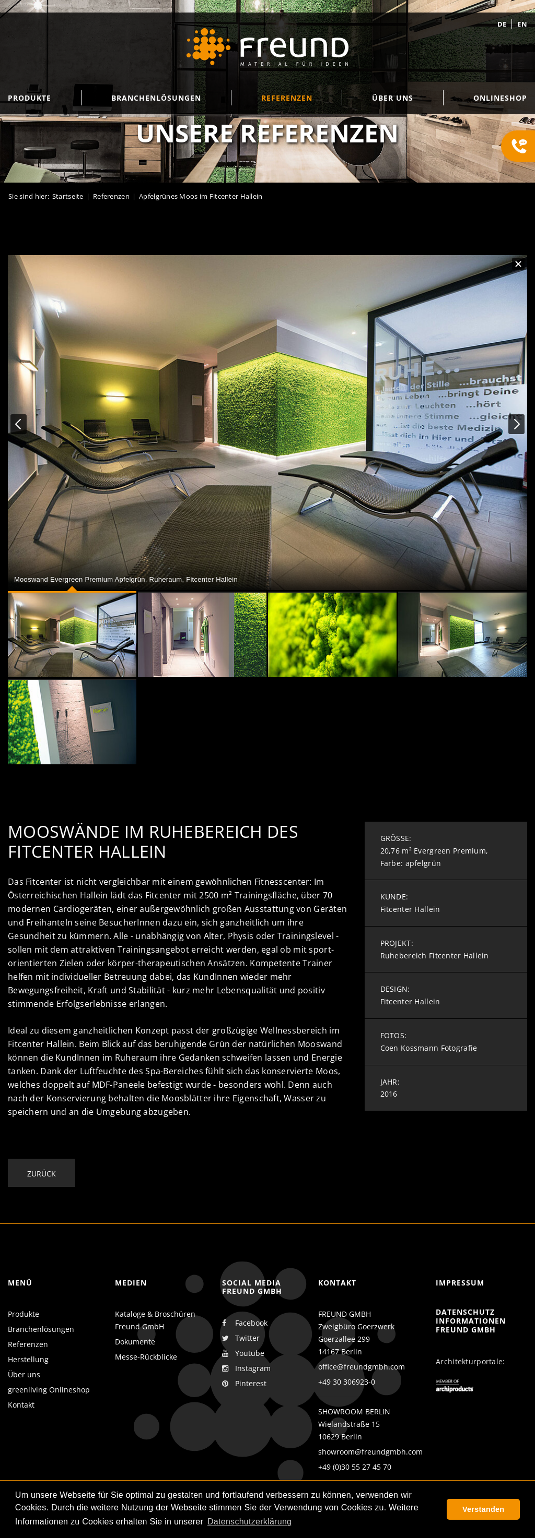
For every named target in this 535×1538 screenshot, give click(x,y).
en (522, 24)
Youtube (243, 1353)
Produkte (23, 1314)
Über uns (24, 1374)
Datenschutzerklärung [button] (249, 1521)
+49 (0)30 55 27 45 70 (354, 1467)
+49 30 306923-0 (346, 1382)
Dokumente (135, 1342)
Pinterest (244, 1383)
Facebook (245, 1323)
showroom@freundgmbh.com (370, 1452)
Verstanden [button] (483, 1509)
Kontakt (21, 1405)
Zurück (41, 1174)
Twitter (241, 1338)
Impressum (460, 1283)
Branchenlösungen (41, 1329)
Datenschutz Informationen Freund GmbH (471, 1321)
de (502, 24)
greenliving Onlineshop (49, 1390)
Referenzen (28, 1344)
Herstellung (28, 1359)
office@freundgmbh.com (361, 1367)
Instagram (246, 1368)
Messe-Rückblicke (146, 1357)
